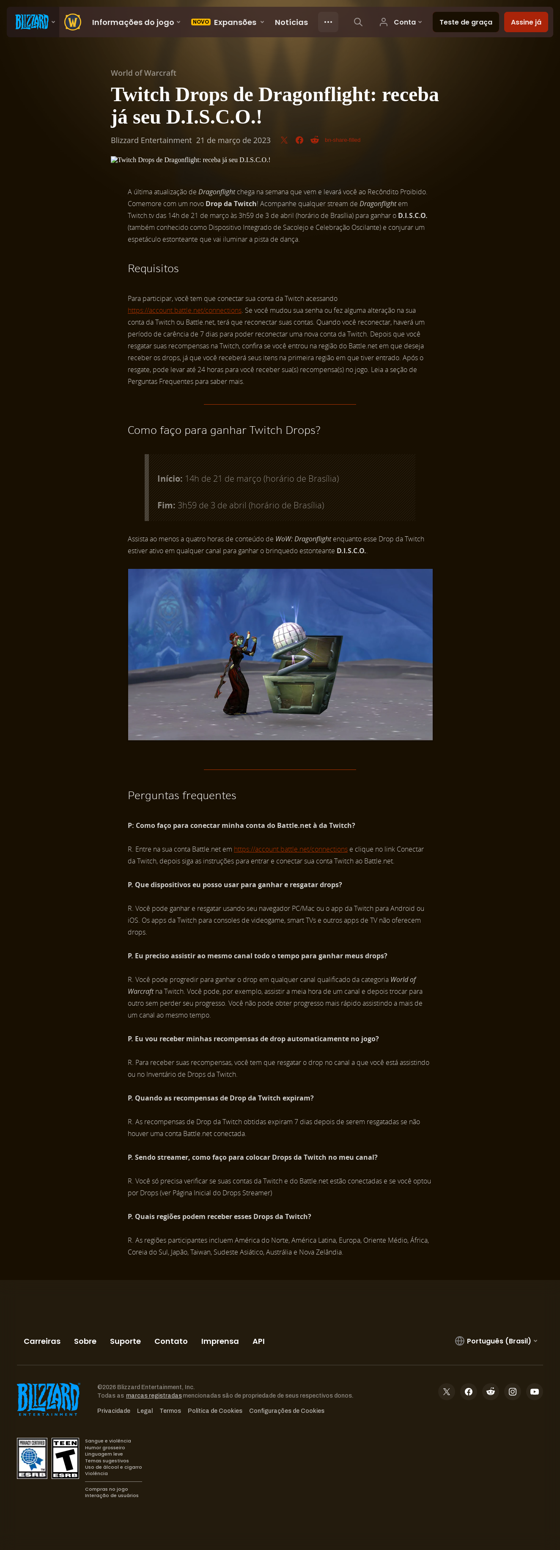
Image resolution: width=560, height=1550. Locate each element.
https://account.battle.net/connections (185, 310)
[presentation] (33, 22)
